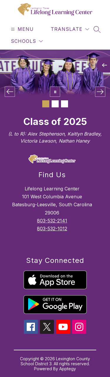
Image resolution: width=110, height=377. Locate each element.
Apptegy (67, 368)
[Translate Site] (70, 29)
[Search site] (97, 29)
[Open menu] (21, 29)
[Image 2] (55, 103)
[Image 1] (45, 103)
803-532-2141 (52, 221)
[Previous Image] (10, 92)
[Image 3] (64, 103)
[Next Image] (100, 92)
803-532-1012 (52, 228)
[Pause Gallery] (55, 92)
